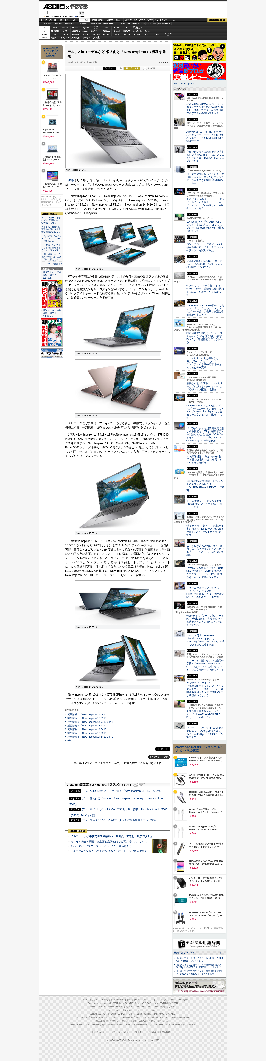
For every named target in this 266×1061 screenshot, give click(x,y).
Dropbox (106, 34)
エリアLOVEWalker (92, 1025)
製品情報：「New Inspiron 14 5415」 (88, 714)
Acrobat (65, 34)
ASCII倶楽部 (217, 20)
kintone (75, 34)
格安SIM (58, 23)
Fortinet (137, 34)
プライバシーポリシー (122, 1032)
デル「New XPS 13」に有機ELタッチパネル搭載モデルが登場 (119, 820)
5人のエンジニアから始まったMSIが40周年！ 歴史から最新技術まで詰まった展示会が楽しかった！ (205, 290)
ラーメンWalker (76, 1025)
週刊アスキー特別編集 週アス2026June (52, 313)
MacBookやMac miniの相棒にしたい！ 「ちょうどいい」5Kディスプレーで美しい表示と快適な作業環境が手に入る (205, 310)
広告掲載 (166, 1032)
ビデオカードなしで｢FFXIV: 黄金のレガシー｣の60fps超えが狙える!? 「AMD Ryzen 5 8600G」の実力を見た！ (204, 732)
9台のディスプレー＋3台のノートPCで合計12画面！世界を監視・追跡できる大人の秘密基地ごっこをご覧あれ (205, 620)
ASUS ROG (75, 31)
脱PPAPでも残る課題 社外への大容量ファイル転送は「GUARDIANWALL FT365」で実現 (205, 486)
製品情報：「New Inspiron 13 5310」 (88, 725)
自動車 (110, 20)
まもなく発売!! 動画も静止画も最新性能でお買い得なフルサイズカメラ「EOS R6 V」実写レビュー (130, 841)
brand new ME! (150, 1010)
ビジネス (64, 20)
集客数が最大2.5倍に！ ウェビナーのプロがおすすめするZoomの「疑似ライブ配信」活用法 (204, 386)
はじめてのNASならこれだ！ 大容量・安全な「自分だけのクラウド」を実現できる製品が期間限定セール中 (205, 179)
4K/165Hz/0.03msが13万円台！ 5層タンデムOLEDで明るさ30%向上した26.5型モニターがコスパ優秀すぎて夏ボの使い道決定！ (204, 109)
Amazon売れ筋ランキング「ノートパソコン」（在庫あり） (50, 52)
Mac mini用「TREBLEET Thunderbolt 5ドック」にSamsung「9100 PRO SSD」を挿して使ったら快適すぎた (205, 640)
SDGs (134, 23)
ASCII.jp (54, 6)
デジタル (77, 6)
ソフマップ (85, 38)
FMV (55, 28)
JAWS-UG (103, 1007)
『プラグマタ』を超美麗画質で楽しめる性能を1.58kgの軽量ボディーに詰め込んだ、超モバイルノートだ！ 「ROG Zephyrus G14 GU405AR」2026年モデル (205, 434)
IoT (56, 20)
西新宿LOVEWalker (124, 1025)
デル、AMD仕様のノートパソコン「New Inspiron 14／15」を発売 (121, 790)
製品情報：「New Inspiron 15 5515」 (88, 718)
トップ (44, 20)
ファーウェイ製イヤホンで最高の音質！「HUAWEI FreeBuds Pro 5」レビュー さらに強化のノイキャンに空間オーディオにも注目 (205, 665)
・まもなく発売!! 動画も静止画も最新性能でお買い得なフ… (51, 229)
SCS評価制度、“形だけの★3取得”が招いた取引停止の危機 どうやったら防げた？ (204, 459)
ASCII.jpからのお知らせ (185, 953)
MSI (106, 28)
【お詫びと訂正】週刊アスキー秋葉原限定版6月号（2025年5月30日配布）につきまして (199, 972)
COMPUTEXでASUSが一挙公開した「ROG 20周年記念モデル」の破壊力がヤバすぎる (204, 264)
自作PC (128, 20)
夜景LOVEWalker (140, 1025)
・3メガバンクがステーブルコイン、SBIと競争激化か (51, 238)
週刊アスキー (95, 23)
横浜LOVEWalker (108, 1025)
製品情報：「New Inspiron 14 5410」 (88, 729)
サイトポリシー (101, 1032)
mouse (65, 28)
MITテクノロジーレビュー (159, 1021)
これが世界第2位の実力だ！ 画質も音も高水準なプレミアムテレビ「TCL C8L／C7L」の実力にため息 (205, 550)
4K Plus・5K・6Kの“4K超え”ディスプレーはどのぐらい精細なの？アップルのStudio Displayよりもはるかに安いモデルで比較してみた (205, 411)
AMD (65, 31)
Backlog (127, 34)
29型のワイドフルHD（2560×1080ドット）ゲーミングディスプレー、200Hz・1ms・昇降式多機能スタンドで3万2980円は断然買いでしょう (205, 689)
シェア (98, 67)
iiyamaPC (75, 28)
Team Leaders (128, 1017)
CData (116, 34)
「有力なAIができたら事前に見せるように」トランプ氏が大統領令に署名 (114, 850)
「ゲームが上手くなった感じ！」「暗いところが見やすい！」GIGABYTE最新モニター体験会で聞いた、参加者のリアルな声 (205, 592)
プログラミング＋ (142, 1017)
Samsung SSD (95, 1014)
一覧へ (220, 953)
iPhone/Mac (97, 20)
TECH (74, 20)
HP (127, 28)
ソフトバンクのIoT (168, 34)
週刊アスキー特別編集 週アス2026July (52, 275)
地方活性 (141, 23)
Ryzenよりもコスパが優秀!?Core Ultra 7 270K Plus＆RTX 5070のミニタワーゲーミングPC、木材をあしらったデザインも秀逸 (204, 573)
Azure (85, 34)
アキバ (142, 20)
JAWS (54, 34)
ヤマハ (147, 34)
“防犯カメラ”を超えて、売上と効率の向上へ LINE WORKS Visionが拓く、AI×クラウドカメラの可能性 (205, 530)
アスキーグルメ (82, 23)
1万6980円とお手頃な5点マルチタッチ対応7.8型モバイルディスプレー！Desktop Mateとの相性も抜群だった (205, 226)
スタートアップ (160, 20)
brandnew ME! (96, 37)
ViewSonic (137, 31)
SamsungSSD (94, 31)
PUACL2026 (151, 23)
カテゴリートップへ (159, 757)
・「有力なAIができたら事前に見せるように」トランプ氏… (51, 248)
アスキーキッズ (46, 23)
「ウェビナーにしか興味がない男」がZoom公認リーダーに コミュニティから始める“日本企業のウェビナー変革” (204, 363)
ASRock (106, 31)
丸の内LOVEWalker (172, 1025)
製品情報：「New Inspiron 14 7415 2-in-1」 (91, 721)
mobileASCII (142, 1021)
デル (71, 180)
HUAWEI (126, 31)
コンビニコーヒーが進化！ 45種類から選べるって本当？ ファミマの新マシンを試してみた (205, 247)
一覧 (120, 68)
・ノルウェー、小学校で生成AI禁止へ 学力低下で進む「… (51, 220)
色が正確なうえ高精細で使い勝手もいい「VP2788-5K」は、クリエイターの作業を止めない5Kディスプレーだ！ (205, 156)
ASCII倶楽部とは (54, 264)
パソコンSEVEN (96, 27)
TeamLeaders (108, 23)
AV (135, 20)
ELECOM (55, 31)
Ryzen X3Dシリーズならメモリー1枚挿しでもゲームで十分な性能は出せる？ (205, 504)
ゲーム (172, 20)
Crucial (117, 31)
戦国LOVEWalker (188, 1025)
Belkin (147, 31)
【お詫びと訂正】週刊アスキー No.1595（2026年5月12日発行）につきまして (200, 959)
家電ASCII (69, 23)
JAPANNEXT (75, 38)
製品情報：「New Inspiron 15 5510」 (88, 733)
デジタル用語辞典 (129, 1021)
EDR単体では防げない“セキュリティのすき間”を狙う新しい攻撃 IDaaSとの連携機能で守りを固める (205, 338)
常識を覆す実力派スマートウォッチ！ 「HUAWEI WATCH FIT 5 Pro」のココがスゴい (205, 714)
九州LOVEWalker (156, 1025)
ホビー (119, 20)
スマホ (150, 20)
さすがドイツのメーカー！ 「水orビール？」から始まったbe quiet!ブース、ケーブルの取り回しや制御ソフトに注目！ (205, 204)
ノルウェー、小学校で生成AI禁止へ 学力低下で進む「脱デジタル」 (112, 836)
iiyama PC (123, 1003)
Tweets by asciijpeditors (185, 83)
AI (50, 20)
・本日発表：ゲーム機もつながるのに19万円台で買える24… (51, 257)
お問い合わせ (152, 1032)
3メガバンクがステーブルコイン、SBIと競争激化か (101, 846)
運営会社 (139, 1032)
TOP (79, 1000)
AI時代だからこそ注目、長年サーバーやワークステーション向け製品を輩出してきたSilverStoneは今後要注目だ (205, 136)
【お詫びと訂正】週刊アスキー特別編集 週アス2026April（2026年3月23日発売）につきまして (198, 966)
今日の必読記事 (102, 1021)
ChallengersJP (164, 23)
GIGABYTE (85, 31)
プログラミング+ (123, 23)
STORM (174, 1003)
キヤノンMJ (65, 38)
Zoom (157, 34)
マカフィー (55, 38)
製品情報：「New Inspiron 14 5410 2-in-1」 (91, 736)
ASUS (116, 28)
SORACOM (122, 1014)
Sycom (86, 28)
